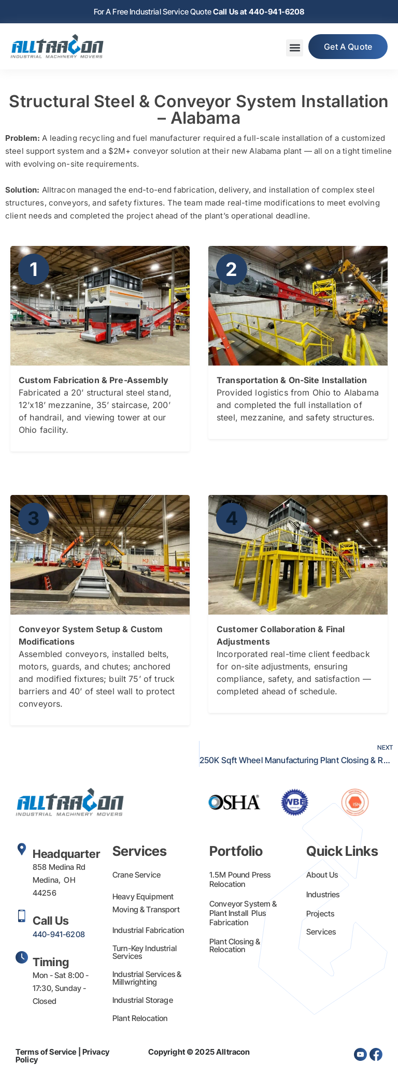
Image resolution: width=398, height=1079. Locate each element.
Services (321, 932)
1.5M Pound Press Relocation (240, 879)
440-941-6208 (59, 934)
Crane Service (136, 875)
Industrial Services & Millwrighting (146, 978)
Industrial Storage (142, 1000)
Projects (320, 913)
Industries (323, 894)
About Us (322, 875)
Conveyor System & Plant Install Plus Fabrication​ (243, 913)
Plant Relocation (139, 1018)
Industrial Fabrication (148, 930)
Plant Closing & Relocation (234, 945)
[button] (294, 47)
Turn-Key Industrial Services (144, 952)
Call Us (51, 920)
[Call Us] (22, 916)
